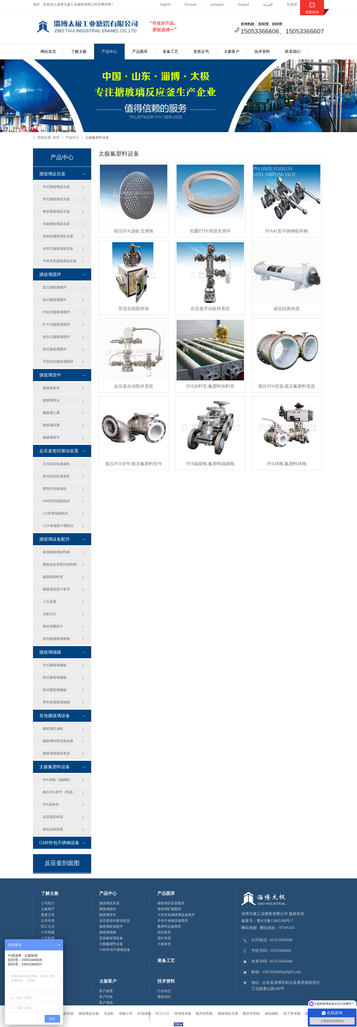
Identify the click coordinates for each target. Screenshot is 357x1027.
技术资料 (262, 51)
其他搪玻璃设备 (54, 715)
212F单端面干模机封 (58, 526)
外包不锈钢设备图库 (172, 921)
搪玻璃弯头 (51, 400)
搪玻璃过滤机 (53, 728)
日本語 (288, 4)
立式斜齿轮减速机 (56, 464)
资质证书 (201, 51)
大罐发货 (164, 944)
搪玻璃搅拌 (50, 274)
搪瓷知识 (164, 997)
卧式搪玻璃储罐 (54, 690)
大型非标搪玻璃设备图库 (176, 915)
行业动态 (164, 991)
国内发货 (164, 932)
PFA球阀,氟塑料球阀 (286, 463)
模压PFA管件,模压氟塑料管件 (133, 463)
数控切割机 (251, 1013)
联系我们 (292, 51)
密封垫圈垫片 (53, 626)
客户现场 (106, 1002)
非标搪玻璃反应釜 (56, 224)
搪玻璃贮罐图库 (169, 909)
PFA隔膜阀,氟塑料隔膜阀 (210, 463)
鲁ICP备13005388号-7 (275, 921)
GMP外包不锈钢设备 (59, 842)
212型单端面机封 (55, 513)
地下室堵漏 (291, 1013)
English (161, 4)
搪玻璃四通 (51, 425)
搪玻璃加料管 (53, 577)
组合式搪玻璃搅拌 (56, 337)
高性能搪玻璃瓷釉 (56, 639)
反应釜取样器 (53, 817)
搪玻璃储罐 (50, 652)
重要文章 (48, 915)
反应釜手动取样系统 (210, 308)
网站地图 (249, 928)
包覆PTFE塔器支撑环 (210, 231)
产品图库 (140, 51)
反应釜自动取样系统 (133, 386)
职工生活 (48, 926)
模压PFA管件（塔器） (59, 792)
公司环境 (48, 921)
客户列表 (106, 997)
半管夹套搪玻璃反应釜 (60, 261)
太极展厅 (48, 909)
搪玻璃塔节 (51, 437)
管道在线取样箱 (133, 308)
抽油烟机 (271, 1013)
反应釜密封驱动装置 (59, 451)
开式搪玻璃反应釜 (56, 187)
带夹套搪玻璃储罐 (56, 702)
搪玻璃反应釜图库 (171, 903)
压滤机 (109, 1013)
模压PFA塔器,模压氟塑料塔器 (286, 386)
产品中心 (109, 51)
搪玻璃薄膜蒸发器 (56, 753)
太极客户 (231, 51)
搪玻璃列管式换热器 (58, 741)
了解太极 (79, 51)
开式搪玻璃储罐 (54, 665)
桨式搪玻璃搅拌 (54, 287)
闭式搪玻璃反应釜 (56, 199)
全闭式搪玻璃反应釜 (58, 248)
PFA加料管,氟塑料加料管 (210, 386)
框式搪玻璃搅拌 (54, 349)
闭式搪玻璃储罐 (54, 677)
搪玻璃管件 (50, 375)
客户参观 (106, 991)
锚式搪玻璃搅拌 (54, 300)
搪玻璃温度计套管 (56, 589)
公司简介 (48, 903)
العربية (264, 4)
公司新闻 (48, 938)
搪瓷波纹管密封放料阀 (60, 564)
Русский (186, 4)
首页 (56, 137)
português (213, 4)
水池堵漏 (144, 1013)
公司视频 (48, 932)
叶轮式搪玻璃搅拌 (56, 312)
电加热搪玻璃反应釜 (58, 236)
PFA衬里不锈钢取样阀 (286, 231)
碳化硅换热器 (53, 829)
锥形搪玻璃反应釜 (56, 211)
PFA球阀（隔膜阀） (58, 780)
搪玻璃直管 (51, 388)
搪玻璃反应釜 (52, 173)
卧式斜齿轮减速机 (56, 476)
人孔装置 (49, 601)
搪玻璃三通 (51, 413)
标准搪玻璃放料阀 (56, 552)
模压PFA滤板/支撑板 (134, 231)
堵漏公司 (125, 1013)
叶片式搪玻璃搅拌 (56, 324)
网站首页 (48, 51)
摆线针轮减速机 (54, 488)
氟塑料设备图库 (169, 926)
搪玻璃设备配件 (54, 539)
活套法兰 (49, 614)
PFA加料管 (51, 804)
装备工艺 (170, 51)
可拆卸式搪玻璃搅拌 (58, 361)
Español (240, 4)
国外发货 (164, 938)
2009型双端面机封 (56, 501)
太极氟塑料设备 (97, 137)
